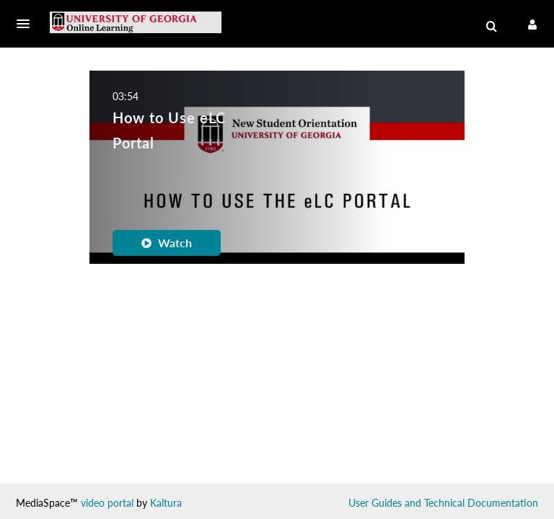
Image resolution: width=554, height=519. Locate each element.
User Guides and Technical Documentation (443, 503)
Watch (166, 242)
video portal (107, 503)
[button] (27, 24)
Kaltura (166, 503)
